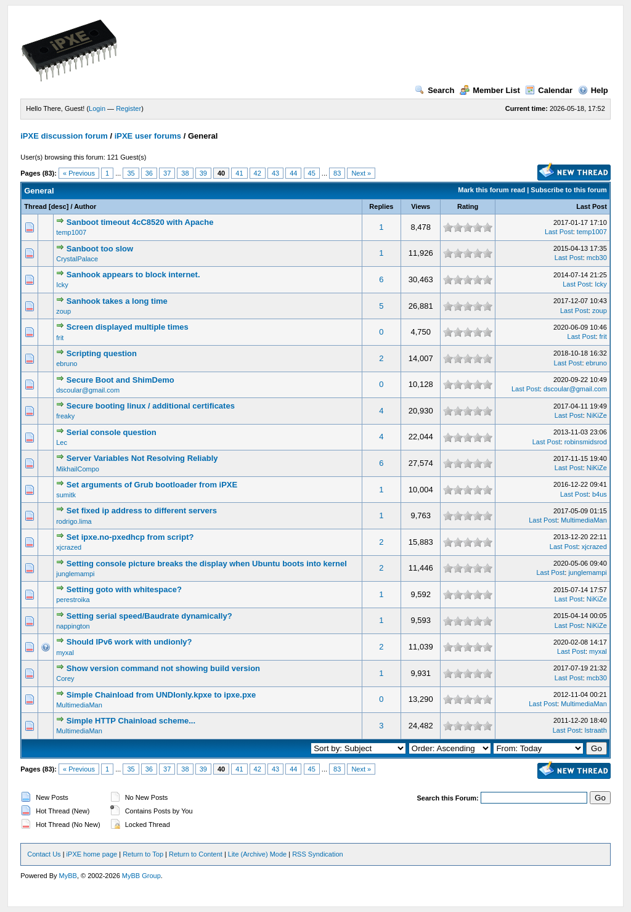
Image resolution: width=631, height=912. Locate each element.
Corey (65, 678)
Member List (490, 90)
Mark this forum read (491, 189)
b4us (599, 494)
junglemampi (75, 573)
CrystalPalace (77, 259)
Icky (62, 284)
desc (59, 206)
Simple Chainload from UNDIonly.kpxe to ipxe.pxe (161, 694)
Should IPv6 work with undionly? (129, 641)
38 (185, 173)
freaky (65, 416)
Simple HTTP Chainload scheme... (131, 720)
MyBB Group (141, 875)
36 (149, 173)
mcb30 (597, 257)
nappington (72, 626)
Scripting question (102, 353)
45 (312, 173)
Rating (467, 206)
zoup (63, 311)
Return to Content (195, 854)
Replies (381, 206)
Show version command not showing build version (163, 668)
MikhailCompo (77, 469)
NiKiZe (597, 415)
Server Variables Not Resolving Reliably (142, 458)
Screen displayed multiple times (128, 327)
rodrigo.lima (73, 521)
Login (97, 108)
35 (130, 173)
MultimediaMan (584, 520)
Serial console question (112, 432)
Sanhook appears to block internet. (133, 274)
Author (85, 206)
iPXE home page (92, 854)
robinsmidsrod (585, 442)
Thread (35, 206)
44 (293, 173)
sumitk (66, 495)
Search (434, 90)
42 (257, 173)
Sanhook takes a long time (117, 301)
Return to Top (143, 854)
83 (337, 173)
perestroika (72, 599)
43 (275, 173)
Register (128, 108)
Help (593, 90)
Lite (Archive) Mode (257, 854)
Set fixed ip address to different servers (142, 510)
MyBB (68, 875)
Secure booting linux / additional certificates (151, 405)
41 (239, 173)
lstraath (596, 730)
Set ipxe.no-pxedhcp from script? (130, 537)
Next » (361, 173)
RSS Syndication (317, 854)
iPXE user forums (148, 135)
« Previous (79, 173)
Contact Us (43, 854)
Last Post (591, 206)
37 (167, 173)
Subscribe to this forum (568, 189)
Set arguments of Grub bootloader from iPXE (152, 484)
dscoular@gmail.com (88, 390)
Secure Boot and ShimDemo (120, 380)
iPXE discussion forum (64, 135)
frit (59, 337)
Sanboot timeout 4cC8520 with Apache (140, 222)
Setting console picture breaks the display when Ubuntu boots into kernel (207, 563)
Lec (61, 442)
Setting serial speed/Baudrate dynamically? (149, 616)
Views (420, 206)
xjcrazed (68, 547)
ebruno (66, 363)
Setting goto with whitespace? (124, 589)
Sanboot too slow (100, 248)
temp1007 (71, 232)
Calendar (548, 90)
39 (203, 173)
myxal (65, 652)
